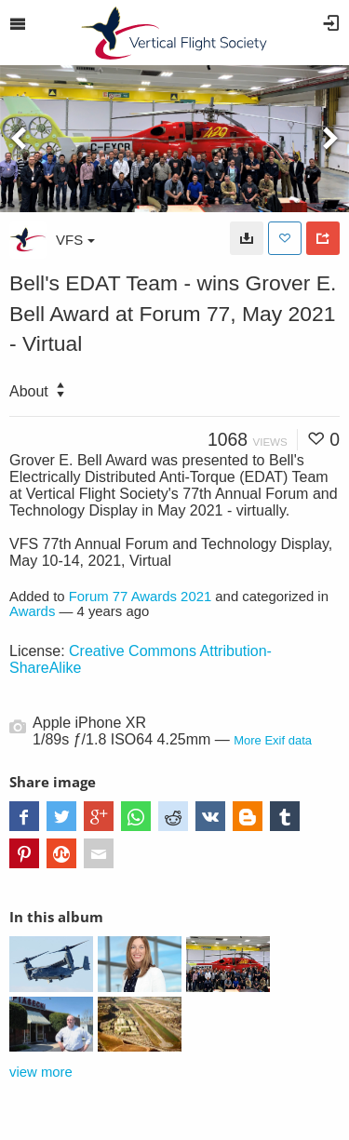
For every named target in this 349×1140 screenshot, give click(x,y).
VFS (75, 240)
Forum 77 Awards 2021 (140, 596)
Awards (32, 611)
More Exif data (273, 740)
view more (41, 1072)
